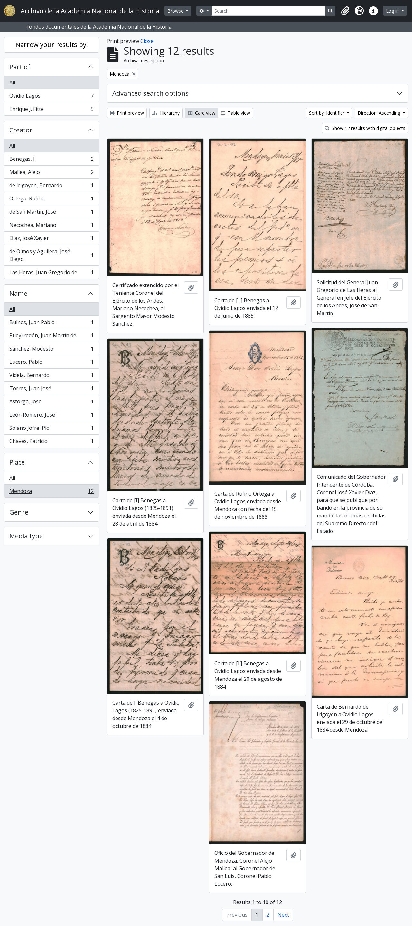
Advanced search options (150, 93)
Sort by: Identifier (327, 113)
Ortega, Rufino (51, 200)
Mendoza (51, 492)
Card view (201, 113)
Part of (19, 67)
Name (18, 293)
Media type (26, 536)
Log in (393, 11)
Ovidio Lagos (51, 97)
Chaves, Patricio (51, 442)
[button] (345, 11)
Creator (21, 130)
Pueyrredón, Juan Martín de (51, 337)
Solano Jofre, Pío (51, 429)
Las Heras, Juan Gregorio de (51, 273)
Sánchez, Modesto (51, 350)
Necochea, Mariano (51, 226)
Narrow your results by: (51, 44)
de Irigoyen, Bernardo (51, 186)
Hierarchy (166, 113)
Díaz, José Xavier (51, 239)
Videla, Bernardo (51, 376)
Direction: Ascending (379, 113)
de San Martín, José (51, 213)
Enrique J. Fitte (51, 110)
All (12, 82)
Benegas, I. (51, 160)
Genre (18, 512)
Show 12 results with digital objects (365, 128)
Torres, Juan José (51, 389)
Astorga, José (51, 403)
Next (283, 914)
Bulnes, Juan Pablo (51, 323)
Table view (235, 113)
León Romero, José (51, 416)
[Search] (268, 11)
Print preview (127, 113)
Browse (176, 11)
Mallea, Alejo (51, 173)
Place (17, 462)
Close (147, 40)
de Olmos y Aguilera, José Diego (51, 255)
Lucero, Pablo (51, 363)
